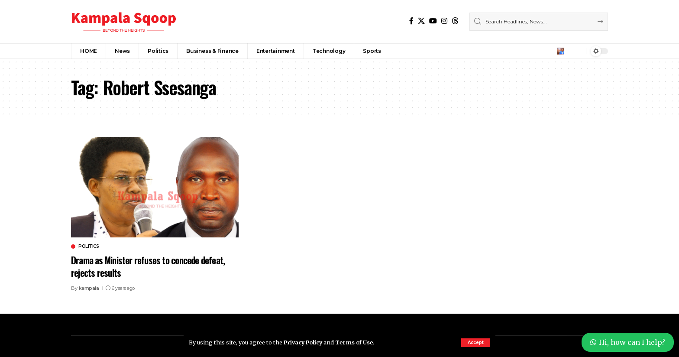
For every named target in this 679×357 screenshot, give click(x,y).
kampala (89, 288)
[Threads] (455, 21)
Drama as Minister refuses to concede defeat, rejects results (150, 266)
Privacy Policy (304, 342)
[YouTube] (433, 21)
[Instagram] (444, 21)
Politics (88, 246)
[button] (475, 342)
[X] (421, 21)
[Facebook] (411, 21)
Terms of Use (356, 342)
